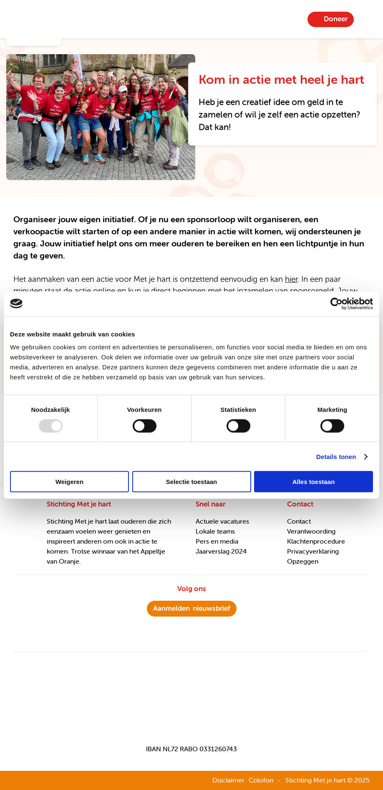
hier (291, 279)
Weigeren (69, 481)
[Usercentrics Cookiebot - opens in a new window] (336, 303)
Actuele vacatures (222, 521)
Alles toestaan (313, 481)
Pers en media (217, 541)
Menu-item (367, 19)
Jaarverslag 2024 (221, 551)
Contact (299, 521)
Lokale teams (215, 531)
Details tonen (336, 456)
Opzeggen (302, 561)
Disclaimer (228, 780)
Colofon (261, 780)
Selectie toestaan (191, 481)
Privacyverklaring (313, 551)
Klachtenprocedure (316, 541)
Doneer (336, 18)
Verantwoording (311, 531)
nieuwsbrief (191, 608)
